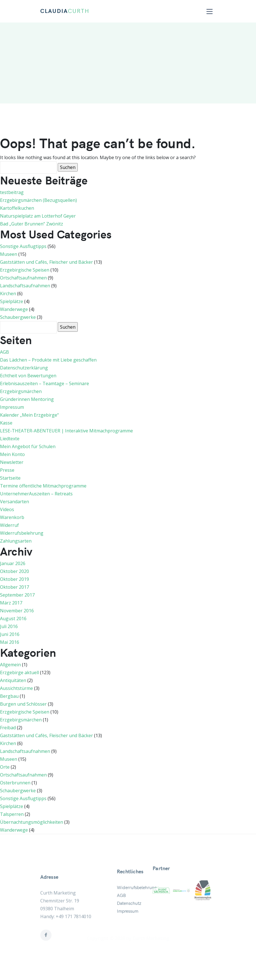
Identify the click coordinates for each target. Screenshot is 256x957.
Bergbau (9, 696)
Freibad (8, 727)
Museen (8, 254)
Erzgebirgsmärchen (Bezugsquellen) (38, 200)
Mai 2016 (9, 642)
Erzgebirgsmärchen (21, 391)
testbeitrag (12, 192)
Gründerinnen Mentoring (27, 399)
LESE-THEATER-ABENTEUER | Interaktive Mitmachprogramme (66, 431)
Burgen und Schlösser (23, 704)
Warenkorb (12, 517)
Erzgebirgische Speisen (24, 270)
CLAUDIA (64, 11)
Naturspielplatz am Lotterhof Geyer (38, 216)
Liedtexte (9, 438)
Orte (5, 767)
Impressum (12, 407)
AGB (4, 352)
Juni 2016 (9, 634)
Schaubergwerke (18, 317)
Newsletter (11, 462)
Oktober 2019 (14, 579)
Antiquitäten (13, 680)
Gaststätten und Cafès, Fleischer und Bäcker (46, 262)
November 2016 (17, 611)
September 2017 (17, 595)
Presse (7, 470)
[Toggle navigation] (209, 11)
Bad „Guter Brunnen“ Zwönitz (31, 224)
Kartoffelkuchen (17, 208)
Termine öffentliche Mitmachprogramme (43, 486)
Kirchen (8, 293)
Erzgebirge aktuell (19, 672)
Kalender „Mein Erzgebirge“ (29, 415)
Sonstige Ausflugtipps (23, 246)
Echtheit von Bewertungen (28, 376)
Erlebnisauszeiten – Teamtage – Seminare (44, 383)
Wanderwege (14, 309)
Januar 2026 (12, 563)
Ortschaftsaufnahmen (23, 278)
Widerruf (9, 525)
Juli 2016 (9, 626)
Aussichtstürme (16, 688)
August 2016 (13, 618)
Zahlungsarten (16, 541)
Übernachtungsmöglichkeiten (31, 822)
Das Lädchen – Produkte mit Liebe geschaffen (48, 360)
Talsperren (12, 814)
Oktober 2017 (14, 587)
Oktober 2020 (14, 571)
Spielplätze (11, 301)
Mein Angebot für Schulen (27, 446)
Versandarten (14, 501)
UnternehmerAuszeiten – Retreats (36, 494)
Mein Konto (12, 454)
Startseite (10, 478)
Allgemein (10, 665)
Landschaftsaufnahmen (25, 286)
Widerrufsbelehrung (21, 533)
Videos (7, 509)
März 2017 (11, 603)
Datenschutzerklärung (24, 368)
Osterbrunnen (15, 783)
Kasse (6, 423)
